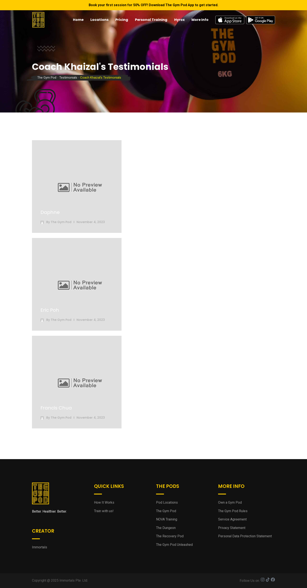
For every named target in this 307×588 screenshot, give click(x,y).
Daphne (50, 212)
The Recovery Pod (170, 536)
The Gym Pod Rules (233, 511)
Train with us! (104, 511)
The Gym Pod (61, 222)
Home (78, 19)
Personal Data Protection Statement (245, 536)
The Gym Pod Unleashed (174, 545)
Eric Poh (50, 310)
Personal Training (151, 19)
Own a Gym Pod (230, 502)
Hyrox (179, 19)
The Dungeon (166, 528)
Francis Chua (56, 408)
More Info (200, 19)
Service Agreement (232, 519)
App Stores (245, 20)
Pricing (121, 19)
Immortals (39, 547)
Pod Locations (167, 502)
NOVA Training (166, 519)
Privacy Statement (231, 528)
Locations (99, 19)
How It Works (104, 502)
